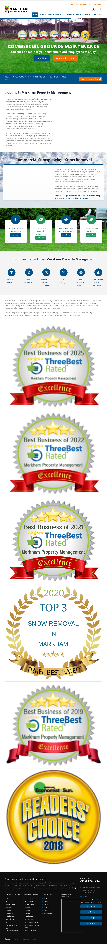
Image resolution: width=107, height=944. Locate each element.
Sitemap (46, 910)
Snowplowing (10, 919)
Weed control (10, 916)
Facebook (91, 906)
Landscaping (10, 898)
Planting (8, 910)
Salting (8, 922)
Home (35, 14)
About (42, 14)
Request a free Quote (65, 58)
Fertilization (9, 913)
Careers (46, 901)
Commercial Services (55, 14)
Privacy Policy (48, 913)
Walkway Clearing (11, 925)
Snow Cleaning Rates (31, 922)
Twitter (91, 912)
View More (72, 888)
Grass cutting (29, 901)
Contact (46, 907)
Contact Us (97, 14)
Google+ (91, 918)
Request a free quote (78, 4)
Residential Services (74, 14)
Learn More (41, 58)
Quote (87, 14)
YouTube (91, 924)
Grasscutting (10, 901)
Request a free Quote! (91, 79)
